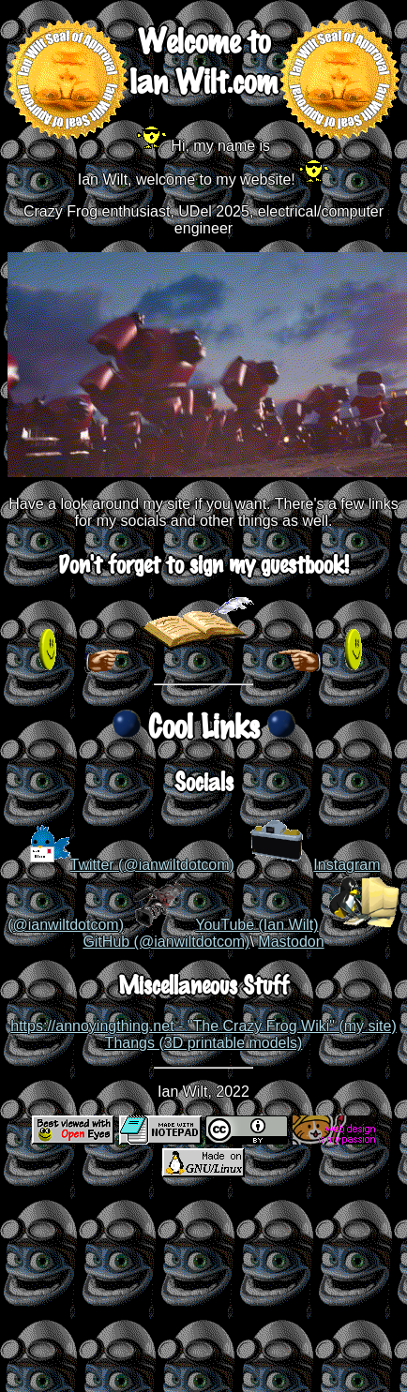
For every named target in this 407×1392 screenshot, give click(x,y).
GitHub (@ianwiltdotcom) (166, 942)
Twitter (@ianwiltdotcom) (152, 865)
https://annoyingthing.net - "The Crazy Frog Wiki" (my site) (203, 1026)
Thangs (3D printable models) (204, 1043)
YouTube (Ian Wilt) (256, 925)
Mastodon (291, 942)
